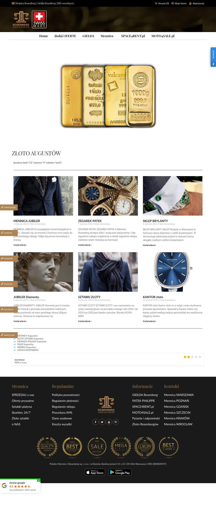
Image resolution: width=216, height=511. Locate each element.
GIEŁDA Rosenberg (145, 395)
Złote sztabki (20, 418)
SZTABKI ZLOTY (89, 297)
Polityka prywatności (66, 395)
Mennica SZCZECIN (177, 412)
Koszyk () (163, 3)
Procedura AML (62, 412)
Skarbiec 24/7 (21, 412)
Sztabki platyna (22, 406)
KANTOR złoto (153, 297)
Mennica (107, 36)
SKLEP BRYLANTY (155, 221)
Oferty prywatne (23, 401)
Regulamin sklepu (63, 406)
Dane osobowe (62, 418)
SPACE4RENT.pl (133, 36)
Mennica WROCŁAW (178, 424)
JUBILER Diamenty (26, 297)
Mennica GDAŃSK (176, 406)
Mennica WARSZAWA (179, 395)
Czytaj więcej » (20, 245)
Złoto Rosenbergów (145, 424)
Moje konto (180, 3)
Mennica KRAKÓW (177, 418)
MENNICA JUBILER (27, 221)
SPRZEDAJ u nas (23, 395)
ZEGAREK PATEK (90, 221)
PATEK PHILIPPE (143, 401)
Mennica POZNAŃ (176, 401)
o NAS (16, 424)
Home (43, 36)
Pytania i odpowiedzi (146, 418)
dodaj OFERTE (65, 36)
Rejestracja (198, 3)
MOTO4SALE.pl (162, 36)
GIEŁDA (88, 36)
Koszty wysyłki (62, 424)
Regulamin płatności (65, 401)
